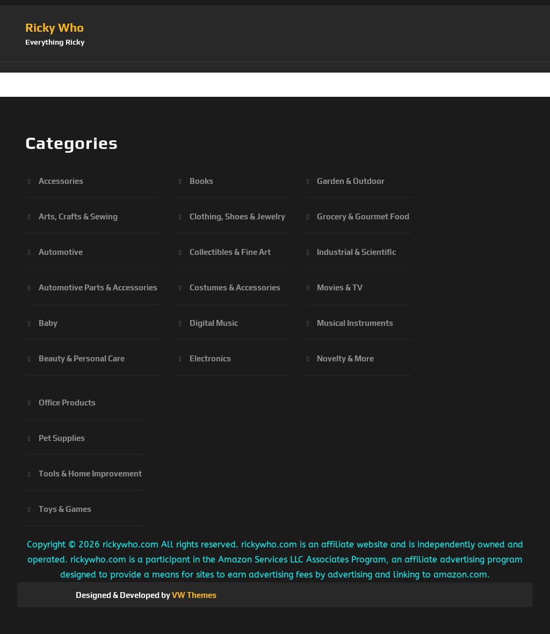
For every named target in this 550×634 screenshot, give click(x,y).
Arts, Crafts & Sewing (78, 216)
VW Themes (193, 595)
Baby (48, 322)
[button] (275, 67)
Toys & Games (65, 509)
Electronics (210, 358)
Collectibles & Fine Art (230, 252)
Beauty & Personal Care (82, 358)
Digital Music (214, 322)
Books (201, 181)
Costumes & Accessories (235, 287)
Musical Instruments (355, 322)
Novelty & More (345, 358)
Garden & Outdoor (351, 181)
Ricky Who (54, 27)
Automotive (61, 252)
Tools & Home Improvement (90, 473)
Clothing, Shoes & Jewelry (237, 216)
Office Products (67, 402)
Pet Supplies (62, 438)
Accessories (61, 181)
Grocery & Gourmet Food (363, 216)
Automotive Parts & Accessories (98, 287)
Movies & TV (340, 287)
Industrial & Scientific (356, 252)
